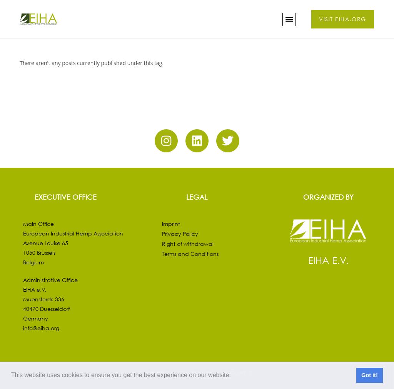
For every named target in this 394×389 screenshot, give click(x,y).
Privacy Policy (180, 233)
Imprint (171, 223)
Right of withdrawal (188, 243)
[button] (233, 376)
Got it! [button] (369, 375)
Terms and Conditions (190, 253)
